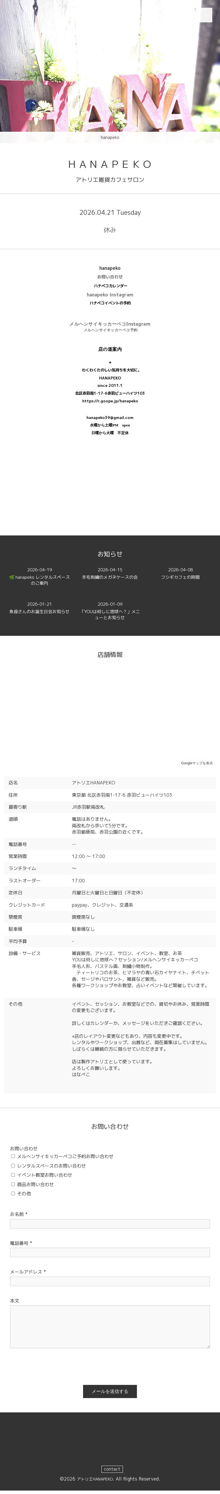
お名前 (19, 1217)
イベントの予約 (118, 306)
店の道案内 (110, 352)
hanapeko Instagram (110, 298)
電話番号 (21, 1246)
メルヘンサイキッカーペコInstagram (109, 327)
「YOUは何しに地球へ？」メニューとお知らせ (110, 615)
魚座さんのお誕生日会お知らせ (39, 615)
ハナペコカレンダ (109, 289)
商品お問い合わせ (35, 1187)
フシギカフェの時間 (180, 577)
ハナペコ (97, 306)
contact (112, 1472)
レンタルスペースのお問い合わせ (51, 1169)
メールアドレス (28, 1275)
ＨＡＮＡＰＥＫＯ (110, 166)
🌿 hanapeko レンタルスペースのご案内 (39, 580)
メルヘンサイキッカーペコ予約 (111, 333)
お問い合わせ (110, 279)
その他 (24, 1196)
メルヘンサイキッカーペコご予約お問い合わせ (65, 1159)
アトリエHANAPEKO (95, 1482)
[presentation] (47, 1368)
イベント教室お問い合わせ (44, 1178)
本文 (14, 1303)
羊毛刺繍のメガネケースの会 (110, 577)
